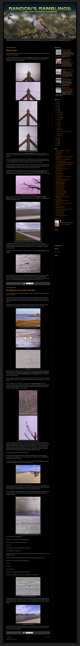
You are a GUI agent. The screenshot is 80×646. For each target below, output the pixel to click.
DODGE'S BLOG (59, 167)
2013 (57, 139)
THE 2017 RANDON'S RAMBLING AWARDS (66, 50)
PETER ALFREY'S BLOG (61, 191)
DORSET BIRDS (59, 170)
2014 (57, 137)
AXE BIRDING (59, 153)
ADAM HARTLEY (59, 152)
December (59, 112)
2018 (57, 105)
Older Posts (47, 636)
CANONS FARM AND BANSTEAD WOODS (65, 162)
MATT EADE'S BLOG (60, 185)
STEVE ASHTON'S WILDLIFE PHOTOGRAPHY (62, 201)
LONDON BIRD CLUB (60, 181)
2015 (57, 110)
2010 (57, 145)
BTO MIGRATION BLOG (61, 161)
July (58, 121)
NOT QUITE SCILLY (60, 188)
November (59, 114)
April (58, 126)
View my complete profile (65, 224)
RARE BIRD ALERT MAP (61, 193)
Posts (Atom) (14, 639)
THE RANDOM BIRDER (61, 210)
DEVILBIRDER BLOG (60, 165)
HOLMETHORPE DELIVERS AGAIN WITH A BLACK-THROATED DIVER (67, 89)
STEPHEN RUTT (59, 199)
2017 (57, 107)
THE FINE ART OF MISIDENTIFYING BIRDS (67, 79)
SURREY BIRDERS (60, 207)
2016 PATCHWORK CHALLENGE (63, 150)
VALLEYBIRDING (59, 213)
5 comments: (19, 283)
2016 (57, 108)
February (59, 133)
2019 (57, 103)
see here (8, 160)
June (58, 122)
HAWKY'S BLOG (59, 175)
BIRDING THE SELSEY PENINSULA (63, 159)
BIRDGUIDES (59, 155)
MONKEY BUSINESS (60, 187)
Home (28, 636)
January (59, 135)
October (59, 115)
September (59, 117)
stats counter (57, 252)
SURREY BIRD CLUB (60, 206)
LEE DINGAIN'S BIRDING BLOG (62, 179)
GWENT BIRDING (59, 173)
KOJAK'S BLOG (59, 178)
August (58, 119)
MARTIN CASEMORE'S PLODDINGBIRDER (61, 183)
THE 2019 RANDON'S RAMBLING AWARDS (66, 60)
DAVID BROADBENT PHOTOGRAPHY (64, 164)
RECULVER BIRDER (60, 194)
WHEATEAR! (11, 50)
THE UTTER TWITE (60, 212)
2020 (57, 101)
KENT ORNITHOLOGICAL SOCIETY (63, 176)
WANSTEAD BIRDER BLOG (62, 215)
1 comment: (19, 632)
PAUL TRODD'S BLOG (60, 190)
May (58, 124)
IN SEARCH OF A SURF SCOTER (20, 290)
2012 (57, 141)
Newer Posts (9, 636)
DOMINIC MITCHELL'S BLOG (62, 168)
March (58, 128)
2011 (57, 143)
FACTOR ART (59, 172)
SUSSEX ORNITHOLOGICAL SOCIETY (64, 209)
